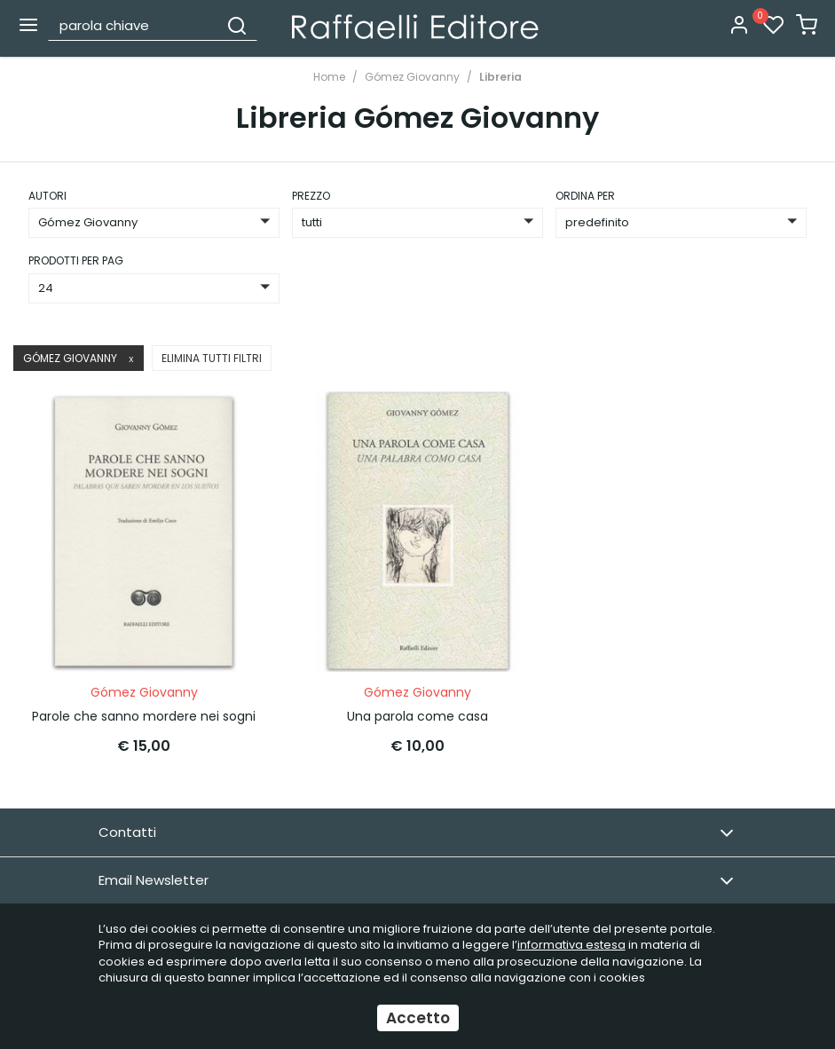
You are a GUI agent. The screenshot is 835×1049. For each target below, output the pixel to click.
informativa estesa (571, 944)
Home (329, 76)
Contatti (416, 832)
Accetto (418, 1018)
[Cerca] (237, 25)
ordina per (585, 195)
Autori (47, 195)
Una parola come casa (417, 715)
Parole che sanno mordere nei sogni (144, 715)
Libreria (500, 76)
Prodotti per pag (75, 260)
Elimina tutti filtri (211, 358)
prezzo (311, 195)
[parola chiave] (134, 25)
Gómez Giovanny (412, 76)
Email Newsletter (416, 880)
